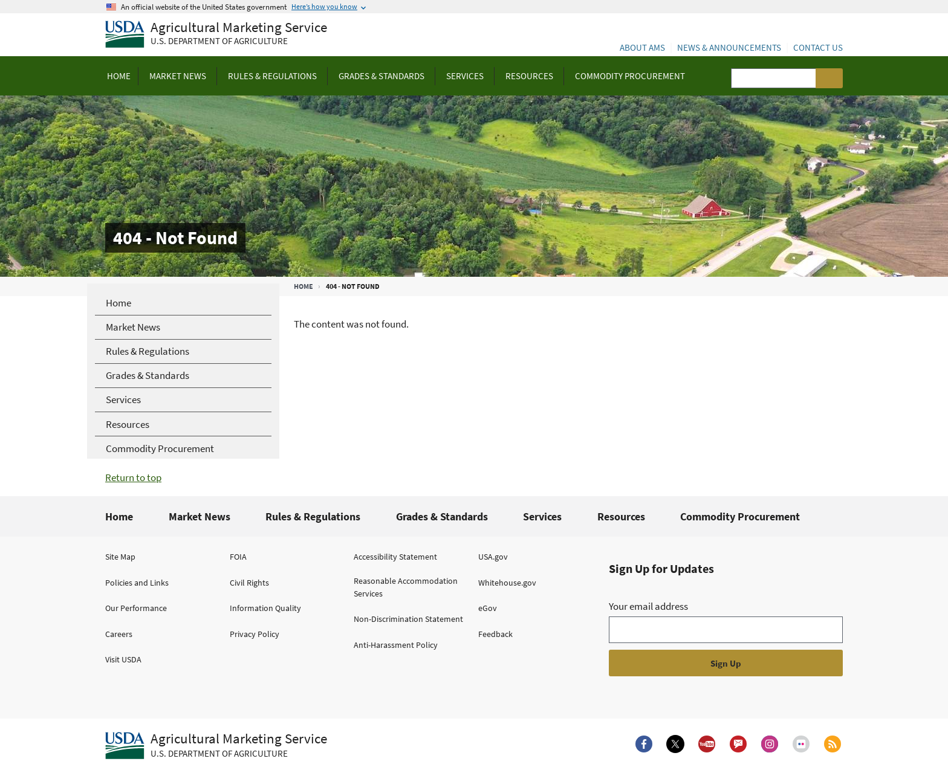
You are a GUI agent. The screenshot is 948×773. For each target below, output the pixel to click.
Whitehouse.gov (507, 582)
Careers (118, 634)
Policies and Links (137, 582)
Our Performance (136, 608)
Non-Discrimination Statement (408, 618)
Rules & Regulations (312, 516)
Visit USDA (123, 659)
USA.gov (493, 556)
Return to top (133, 477)
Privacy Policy (254, 634)
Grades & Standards (442, 516)
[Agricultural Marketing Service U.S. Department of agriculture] (216, 35)
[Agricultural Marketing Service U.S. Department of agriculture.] (216, 746)
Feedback (495, 634)
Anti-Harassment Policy (396, 644)
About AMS (642, 47)
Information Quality (265, 608)
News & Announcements (729, 47)
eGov (487, 608)
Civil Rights (249, 582)
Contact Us (818, 47)
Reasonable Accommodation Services (406, 587)
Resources (621, 516)
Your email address (648, 606)
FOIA (238, 556)
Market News (199, 516)
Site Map (120, 556)
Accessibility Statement (395, 556)
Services (542, 516)
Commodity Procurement (740, 516)
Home (303, 286)
